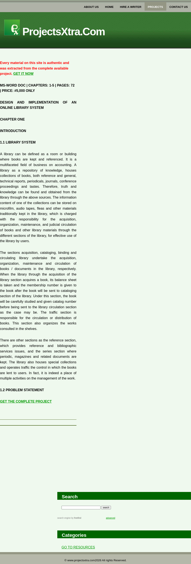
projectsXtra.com (54, 32)
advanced (110, 518)
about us (91, 7)
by (76, 518)
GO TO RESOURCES (78, 547)
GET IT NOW (23, 73)
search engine (64, 518)
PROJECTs (155, 7)
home (109, 7)
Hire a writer (130, 7)
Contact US (178, 7)
